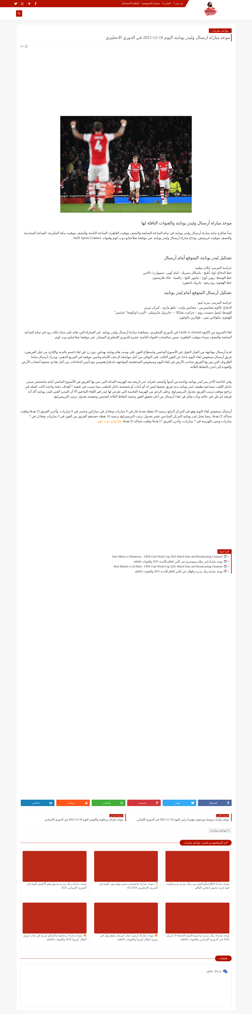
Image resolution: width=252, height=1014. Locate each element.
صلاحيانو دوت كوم (110, 421)
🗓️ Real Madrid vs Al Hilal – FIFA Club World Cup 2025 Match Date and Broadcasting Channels (170, 566)
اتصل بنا (167, 3)
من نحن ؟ (178, 3)
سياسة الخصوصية (151, 3)
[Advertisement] (126, 78)
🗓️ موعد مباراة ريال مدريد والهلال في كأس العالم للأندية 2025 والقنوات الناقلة (181, 571)
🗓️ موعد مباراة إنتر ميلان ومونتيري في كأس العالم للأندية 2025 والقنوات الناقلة (180, 561)
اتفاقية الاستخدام (130, 3)
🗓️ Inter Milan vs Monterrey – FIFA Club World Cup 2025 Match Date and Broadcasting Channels (169, 556)
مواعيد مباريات (220, 30)
